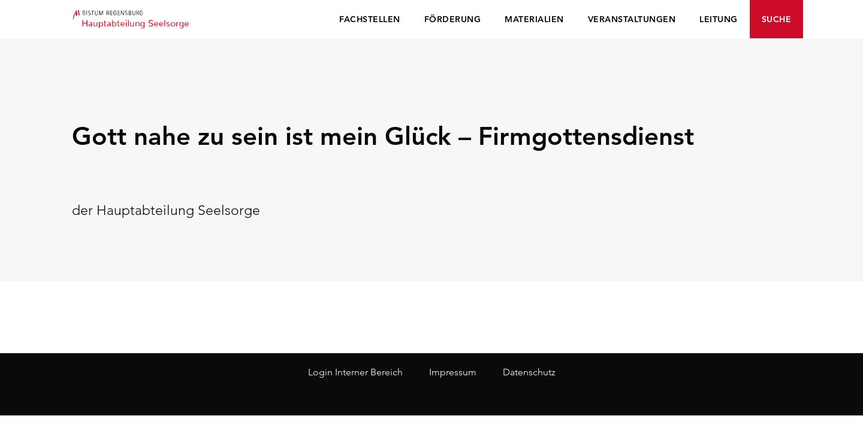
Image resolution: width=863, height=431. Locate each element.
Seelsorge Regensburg (132, 18)
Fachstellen (369, 19)
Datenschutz (529, 372)
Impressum (452, 372)
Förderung (452, 19)
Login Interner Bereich (355, 372)
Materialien (534, 19)
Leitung (718, 19)
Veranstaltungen (632, 19)
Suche (777, 19)
